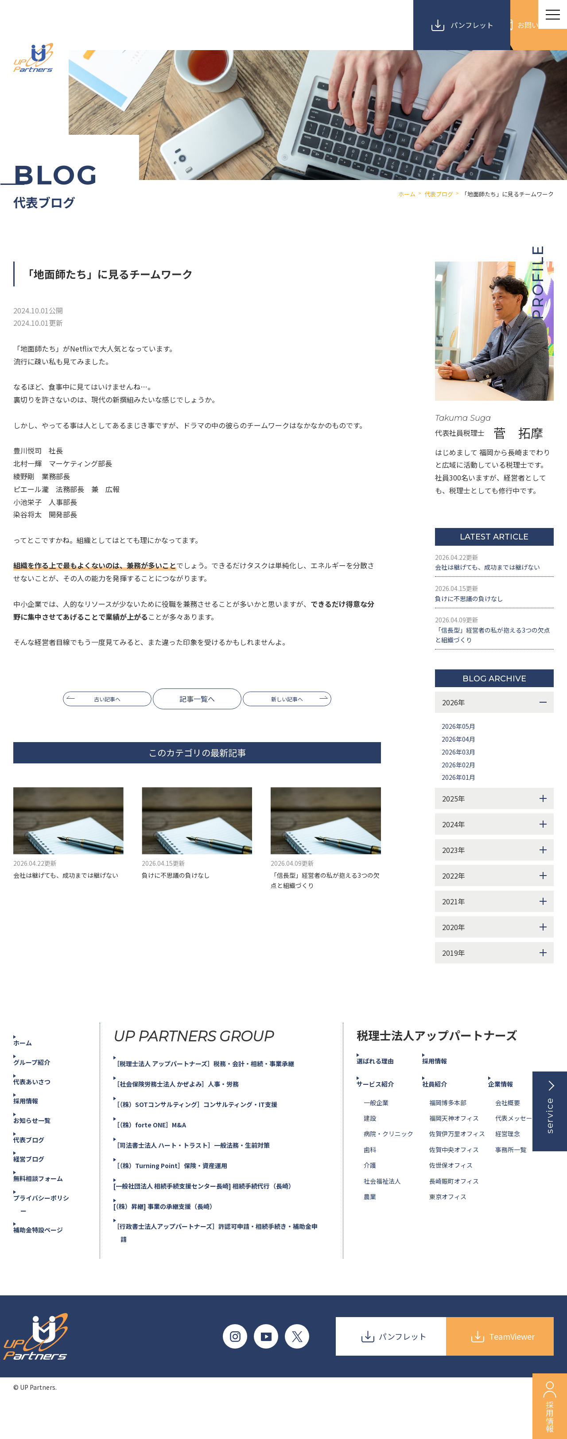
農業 (370, 1229)
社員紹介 (443, 1116)
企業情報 (509, 1116)
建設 (370, 1150)
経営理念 (507, 1166)
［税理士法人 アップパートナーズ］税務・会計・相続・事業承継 (223, 1096)
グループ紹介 (41, 1094)
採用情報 (34, 1133)
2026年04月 (461, 771)
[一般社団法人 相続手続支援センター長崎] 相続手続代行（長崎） (224, 1217)
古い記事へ (99, 698)
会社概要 (507, 1134)
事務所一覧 (510, 1181)
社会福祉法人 (382, 1213)
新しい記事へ (294, 698)
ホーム (31, 1075)
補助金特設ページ (48, 1262)
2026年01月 (461, 809)
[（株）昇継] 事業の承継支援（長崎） (179, 1238)
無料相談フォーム (48, 1210)
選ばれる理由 (385, 1093)
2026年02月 (461, 796)
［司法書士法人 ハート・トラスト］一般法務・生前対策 (209, 1177)
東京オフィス (447, 1229)
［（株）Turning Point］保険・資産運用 (185, 1197)
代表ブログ (38, 1171)
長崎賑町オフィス (454, 1213)
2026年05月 (461, 758)
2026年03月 (461, 783)
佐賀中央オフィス (454, 1181)
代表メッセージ (517, 1150)
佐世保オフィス (451, 1197)
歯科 (370, 1181)
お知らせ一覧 (41, 1152)
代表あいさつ (41, 1113)
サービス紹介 (385, 1116)
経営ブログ (38, 1191)
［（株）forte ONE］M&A (161, 1157)
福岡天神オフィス (454, 1150)
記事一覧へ (197, 698)
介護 (370, 1197)
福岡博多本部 (447, 1134)
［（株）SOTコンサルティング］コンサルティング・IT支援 (213, 1136)
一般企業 (376, 1134)
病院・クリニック (388, 1166)
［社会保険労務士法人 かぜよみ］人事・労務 (192, 1116)
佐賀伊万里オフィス (457, 1166)
